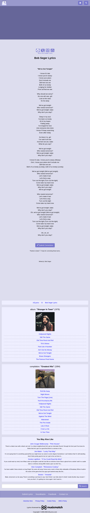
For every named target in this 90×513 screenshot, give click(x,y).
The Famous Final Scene (45, 359)
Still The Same (45, 337)
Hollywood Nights (45, 334)
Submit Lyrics (27, 494)
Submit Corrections (45, 245)
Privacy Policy (39, 501)
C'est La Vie (45, 429)
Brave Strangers (45, 356)
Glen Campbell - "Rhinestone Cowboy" (45, 467)
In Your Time (45, 432)
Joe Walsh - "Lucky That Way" (45, 451)
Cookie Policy (51, 501)
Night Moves (45, 394)
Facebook (52, 494)
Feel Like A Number (45, 347)
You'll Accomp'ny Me (45, 401)
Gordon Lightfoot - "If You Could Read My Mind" (45, 459)
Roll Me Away (45, 391)
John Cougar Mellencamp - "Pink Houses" (45, 444)
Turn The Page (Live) (45, 397)
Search (83, 486)
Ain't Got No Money (45, 350)
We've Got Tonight (45, 353)
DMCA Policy (62, 501)
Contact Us (63, 494)
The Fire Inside (45, 423)
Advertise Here (28, 501)
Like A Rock (45, 426)
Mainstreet (45, 419)
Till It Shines (45, 343)
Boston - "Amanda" (45, 475)
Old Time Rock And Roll (45, 340)
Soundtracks (40, 494)
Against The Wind (45, 416)
